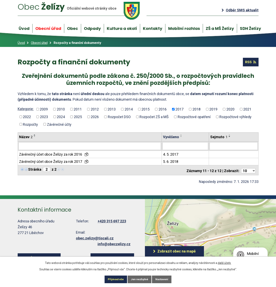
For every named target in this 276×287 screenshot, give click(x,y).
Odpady (92, 28)
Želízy (82, 10)
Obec (72, 28)
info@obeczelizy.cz (114, 242)
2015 (146, 109)
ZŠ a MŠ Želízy (220, 28)
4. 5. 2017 (170, 154)
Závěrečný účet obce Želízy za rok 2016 (53, 154)
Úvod (24, 28)
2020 (230, 109)
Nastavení (165, 279)
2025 (78, 117)
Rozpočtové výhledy (235, 117)
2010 (61, 109)
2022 (27, 117)
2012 (95, 109)
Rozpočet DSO (119, 117)
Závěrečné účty (59, 124)
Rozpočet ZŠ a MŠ (154, 117)
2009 (44, 109)
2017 (179, 109)
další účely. (224, 262)
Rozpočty (30, 124)
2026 (95, 117)
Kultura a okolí (122, 28)
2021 (247, 109)
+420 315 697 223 (112, 220)
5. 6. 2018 (170, 161)
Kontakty (152, 28)
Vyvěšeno (171, 137)
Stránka (34, 169)
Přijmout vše (113, 279)
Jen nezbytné (140, 279)
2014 (129, 109)
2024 (61, 117)
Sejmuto (218, 137)
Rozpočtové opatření (194, 117)
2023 (44, 117)
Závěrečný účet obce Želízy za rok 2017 (53, 161)
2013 (112, 109)
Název (26, 137)
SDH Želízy (250, 28)
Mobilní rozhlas (184, 28)
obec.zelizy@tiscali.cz (95, 237)
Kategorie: (26, 109)
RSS (250, 62)
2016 (163, 109)
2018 (196, 109)
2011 (78, 109)
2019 (213, 109)
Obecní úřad (48, 28)
